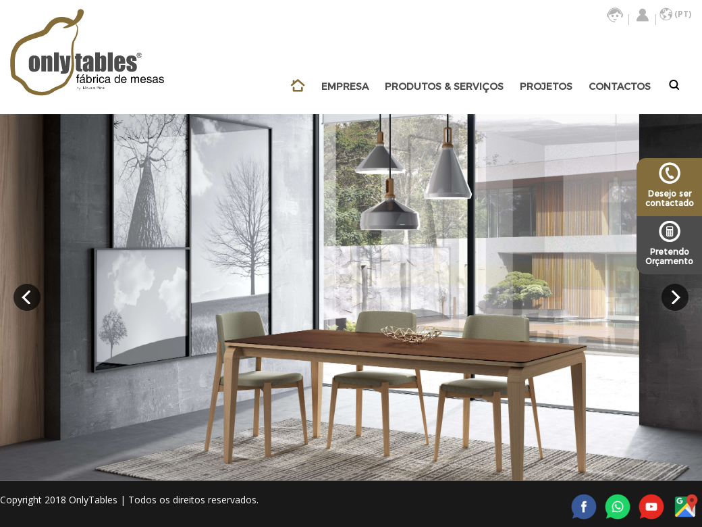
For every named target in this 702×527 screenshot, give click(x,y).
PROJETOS (546, 86)
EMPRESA (345, 86)
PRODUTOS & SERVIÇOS (444, 86)
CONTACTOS (620, 86)
